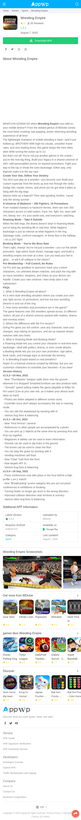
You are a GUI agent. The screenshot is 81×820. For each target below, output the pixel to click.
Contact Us (9, 791)
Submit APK (9, 767)
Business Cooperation (14, 797)
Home (6, 10)
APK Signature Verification (17, 743)
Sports (25, 10)
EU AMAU (45, 816)
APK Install (9, 738)
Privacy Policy (53, 813)
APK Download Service (15, 749)
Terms (35, 816)
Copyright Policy (70, 813)
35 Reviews (37, 23)
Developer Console (13, 762)
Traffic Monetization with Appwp (19, 773)
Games (15, 10)
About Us (8, 786)
